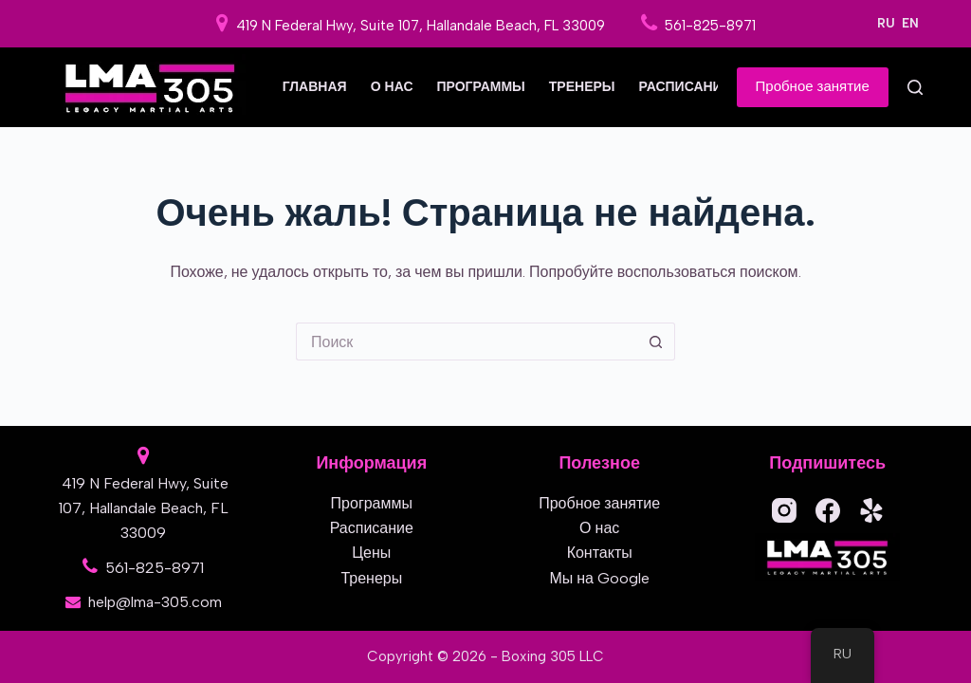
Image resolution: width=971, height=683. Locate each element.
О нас (392, 87)
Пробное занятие (813, 86)
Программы (481, 87)
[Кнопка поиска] (656, 341)
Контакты (599, 553)
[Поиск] (915, 87)
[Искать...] (466, 341)
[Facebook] (827, 510)
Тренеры (582, 87)
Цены (371, 553)
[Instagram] (784, 510)
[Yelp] (871, 510)
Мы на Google (599, 578)
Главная (315, 87)
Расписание (685, 87)
